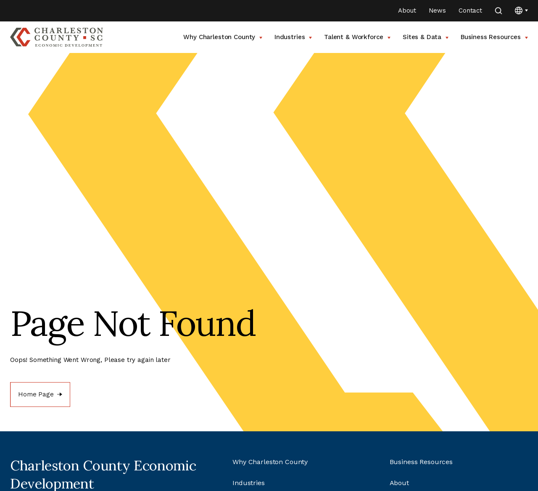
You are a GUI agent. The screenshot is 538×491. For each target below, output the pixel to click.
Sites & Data (425, 37)
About (407, 10)
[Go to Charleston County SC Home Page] (56, 37)
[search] (498, 10)
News (437, 10)
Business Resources (494, 37)
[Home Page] (40, 394)
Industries (293, 37)
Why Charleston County (222, 37)
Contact (470, 10)
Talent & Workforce (357, 37)
